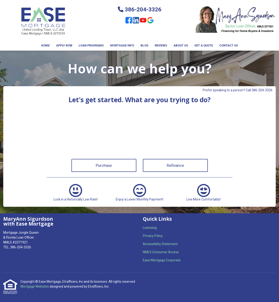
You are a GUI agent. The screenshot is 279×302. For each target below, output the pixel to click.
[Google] (150, 21)
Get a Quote (203, 45)
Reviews (161, 45)
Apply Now (64, 45)
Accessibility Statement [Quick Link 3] (160, 244)
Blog (144, 45)
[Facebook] (128, 21)
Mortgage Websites (35, 286)
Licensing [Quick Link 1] (150, 228)
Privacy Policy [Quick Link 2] (153, 236)
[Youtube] (143, 21)
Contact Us (228, 45)
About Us (180, 45)
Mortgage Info (122, 45)
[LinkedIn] (136, 21)
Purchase (104, 165)
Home (45, 45)
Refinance (175, 165)
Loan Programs (91, 45)
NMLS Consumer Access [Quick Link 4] (161, 252)
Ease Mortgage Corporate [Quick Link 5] (162, 260)
